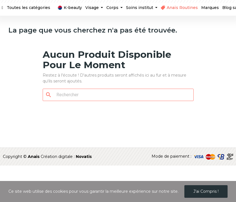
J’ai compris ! (206, 191)
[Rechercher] (121, 94)
